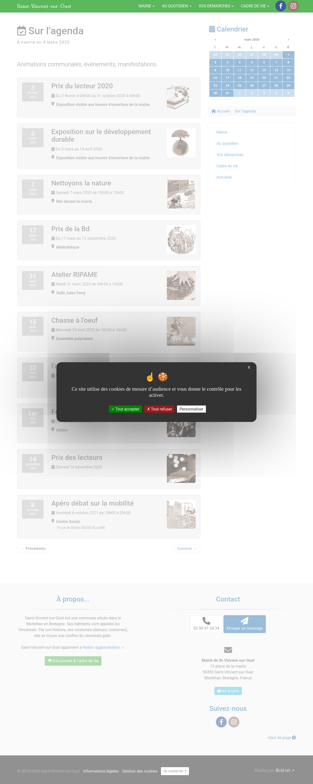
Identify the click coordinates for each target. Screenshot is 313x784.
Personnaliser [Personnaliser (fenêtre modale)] (191, 409)
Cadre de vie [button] (255, 6)
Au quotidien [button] (176, 6)
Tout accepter (125, 409)
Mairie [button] (146, 6)
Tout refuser (159, 409)
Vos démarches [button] (216, 6)
